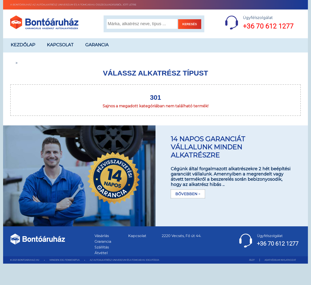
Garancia (97, 45)
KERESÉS (189, 24)
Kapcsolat (60, 45)
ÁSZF (252, 260)
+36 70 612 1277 (268, 26)
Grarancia (103, 241)
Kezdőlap (23, 45)
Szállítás (102, 247)
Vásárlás (102, 235)
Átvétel (101, 253)
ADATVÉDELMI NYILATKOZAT (280, 260)
